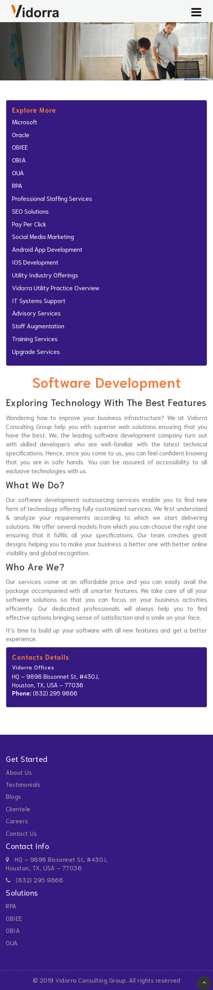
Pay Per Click (29, 224)
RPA (17, 185)
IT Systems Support (38, 300)
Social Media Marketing (43, 236)
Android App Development (47, 249)
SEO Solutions (30, 211)
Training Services (35, 338)
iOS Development (35, 262)
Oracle (20, 134)
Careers (17, 820)
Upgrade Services (36, 351)
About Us (19, 772)
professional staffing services (52, 198)
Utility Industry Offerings (45, 274)
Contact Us (21, 833)
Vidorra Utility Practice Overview (55, 287)
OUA (18, 172)
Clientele (18, 808)
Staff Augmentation (38, 325)
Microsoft (24, 121)
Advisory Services (36, 313)
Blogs (13, 796)
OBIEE (20, 147)
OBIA (19, 159)
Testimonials (23, 784)
